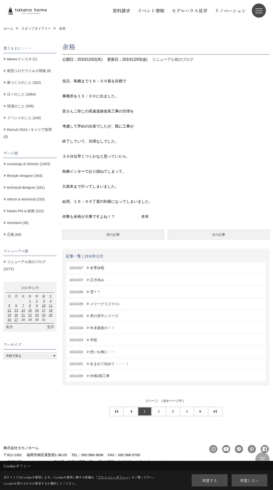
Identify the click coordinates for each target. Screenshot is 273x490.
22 (30, 315)
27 (16, 320)
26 (9, 320)
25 (51, 315)
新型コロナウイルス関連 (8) (29, 71)
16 (37, 310)
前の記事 (113, 234)
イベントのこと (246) (24, 118)
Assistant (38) (18, 223)
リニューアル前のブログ (173, 59)
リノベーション (230, 10)
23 (37, 315)
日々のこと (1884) (21, 94)
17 (44, 310)
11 (51, 305)
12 (9, 310)
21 (23, 315)
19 (9, 315)
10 (44, 305)
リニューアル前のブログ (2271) (25, 265)
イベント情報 (151, 10)
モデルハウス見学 (189, 10)
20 (16, 315)
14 (23, 310)
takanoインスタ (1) (22, 59)
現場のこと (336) (20, 106)
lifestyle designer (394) (25, 176)
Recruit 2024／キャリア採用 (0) (28, 133)
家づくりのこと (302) (24, 82)
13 (16, 310)
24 (44, 315)
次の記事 (218, 234)
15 (30, 310)
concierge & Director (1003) (28, 164)
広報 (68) (14, 234)
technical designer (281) (26, 187)
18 (51, 310)
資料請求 (121, 10)
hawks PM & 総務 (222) (25, 211)
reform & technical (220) (26, 199)
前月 (9, 327)
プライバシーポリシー (113, 477)
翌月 (50, 327)
